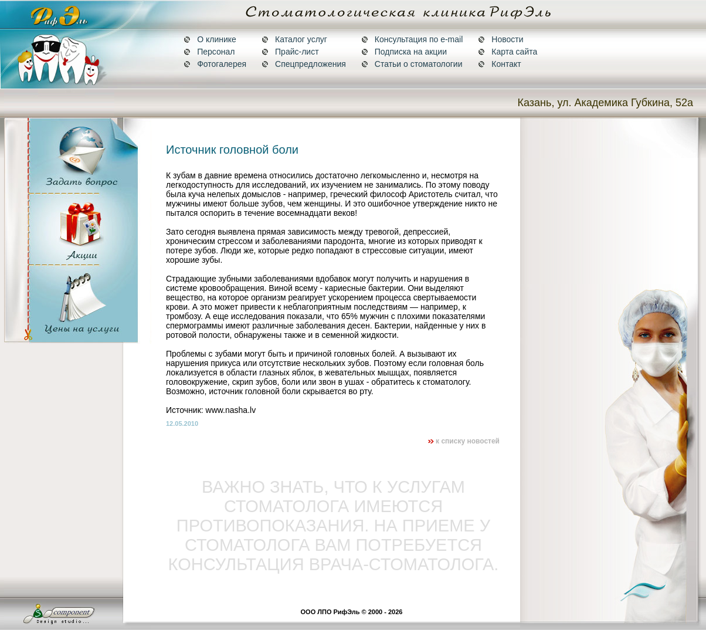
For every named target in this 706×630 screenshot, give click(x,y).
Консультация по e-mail (412, 39)
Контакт (499, 64)
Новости (500, 39)
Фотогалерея (215, 64)
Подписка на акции (404, 51)
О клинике (210, 39)
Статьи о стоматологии (412, 64)
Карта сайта (507, 51)
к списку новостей (463, 441)
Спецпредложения (304, 64)
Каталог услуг (294, 39)
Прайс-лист (290, 51)
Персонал (209, 51)
